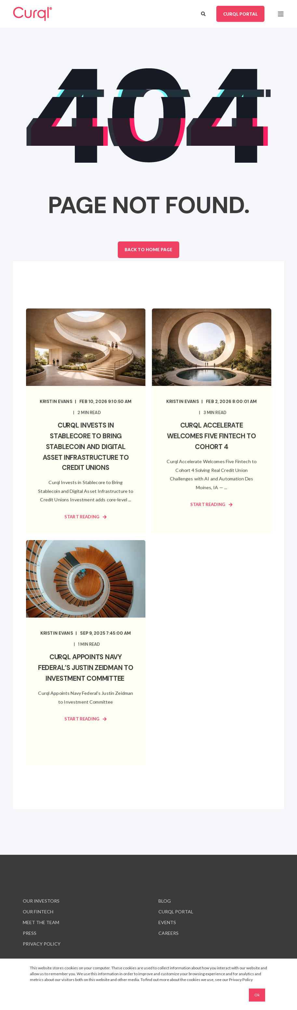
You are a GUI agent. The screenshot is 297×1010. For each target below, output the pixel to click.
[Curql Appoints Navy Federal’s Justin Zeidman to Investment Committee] (85, 652)
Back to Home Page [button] (148, 249)
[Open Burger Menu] (280, 14)
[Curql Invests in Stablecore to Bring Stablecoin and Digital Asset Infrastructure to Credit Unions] (85, 421)
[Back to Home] (32, 14)
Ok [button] (257, 994)
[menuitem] (41, 901)
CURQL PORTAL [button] (240, 13)
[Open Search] (204, 13)
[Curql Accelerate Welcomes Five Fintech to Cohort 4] (211, 421)
